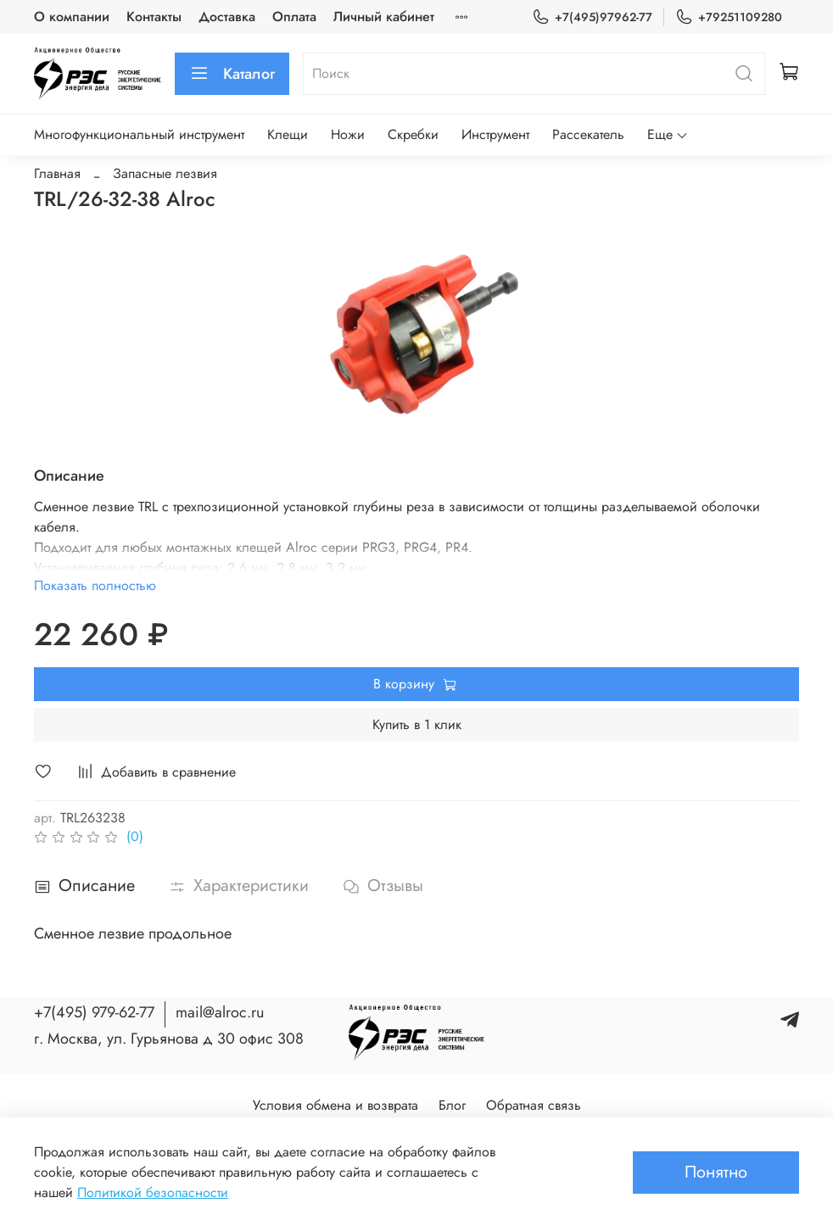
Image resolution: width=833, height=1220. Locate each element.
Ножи (348, 134)
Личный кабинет (383, 16)
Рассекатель (588, 134)
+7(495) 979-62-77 (94, 1012)
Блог (452, 1105)
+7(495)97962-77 (592, 17)
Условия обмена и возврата (335, 1105)
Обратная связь (533, 1105)
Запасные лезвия (165, 173)
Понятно (716, 1172)
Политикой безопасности (152, 1192)
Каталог (232, 74)
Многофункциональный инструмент (139, 134)
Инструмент (495, 134)
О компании (71, 16)
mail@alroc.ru (220, 1012)
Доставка (226, 16)
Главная (57, 173)
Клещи (287, 134)
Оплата (294, 16)
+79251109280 (728, 17)
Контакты (154, 16)
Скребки (413, 134)
